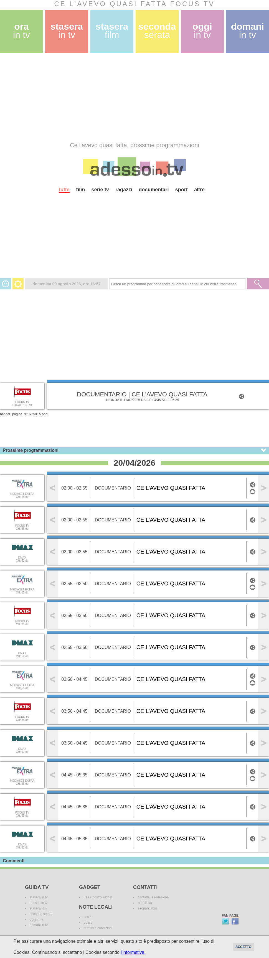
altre (199, 189)
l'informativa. (133, 952)
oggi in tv (36, 919)
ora (21, 30)
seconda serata (41, 914)
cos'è (88, 917)
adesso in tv (38, 903)
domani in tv (39, 925)
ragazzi (123, 189)
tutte (64, 189)
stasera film (38, 908)
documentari (154, 189)
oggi (202, 30)
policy (88, 922)
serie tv (100, 189)
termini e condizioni (98, 928)
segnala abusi (148, 908)
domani (247, 30)
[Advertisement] (83, 97)
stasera (66, 30)
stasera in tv (39, 897)
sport (181, 189)
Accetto (243, 947)
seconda (157, 30)
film (80, 189)
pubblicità (145, 903)
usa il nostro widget (98, 897)
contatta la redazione (153, 897)
